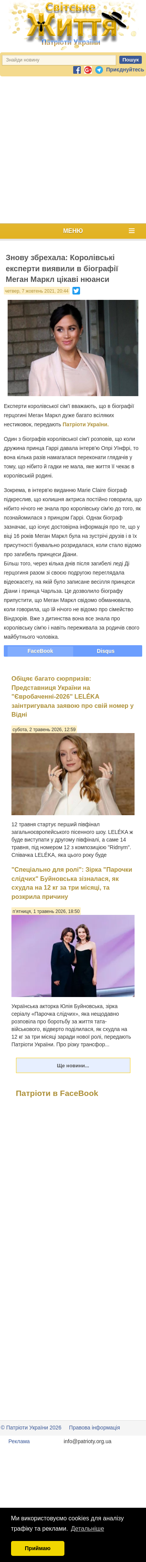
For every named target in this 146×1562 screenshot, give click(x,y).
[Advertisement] (71, 150)
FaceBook (40, 651)
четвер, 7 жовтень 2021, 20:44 (37, 291)
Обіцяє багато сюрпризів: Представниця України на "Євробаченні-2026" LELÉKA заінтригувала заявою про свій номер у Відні (72, 696)
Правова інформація (94, 1427)
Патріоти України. (86, 424)
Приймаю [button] (38, 1548)
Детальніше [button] (87, 1528)
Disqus (106, 651)
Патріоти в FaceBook (57, 1093)
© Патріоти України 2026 (31, 1427)
